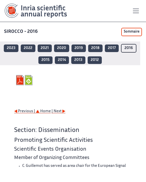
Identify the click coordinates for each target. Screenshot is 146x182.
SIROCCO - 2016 (21, 32)
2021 (45, 48)
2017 (112, 48)
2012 (95, 60)
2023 (11, 48)
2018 (95, 48)
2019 (79, 48)
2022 (28, 48)
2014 (62, 60)
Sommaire (131, 31)
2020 (61, 48)
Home (43, 111)
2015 (45, 60)
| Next (58, 111)
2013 (78, 60)
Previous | (25, 111)
